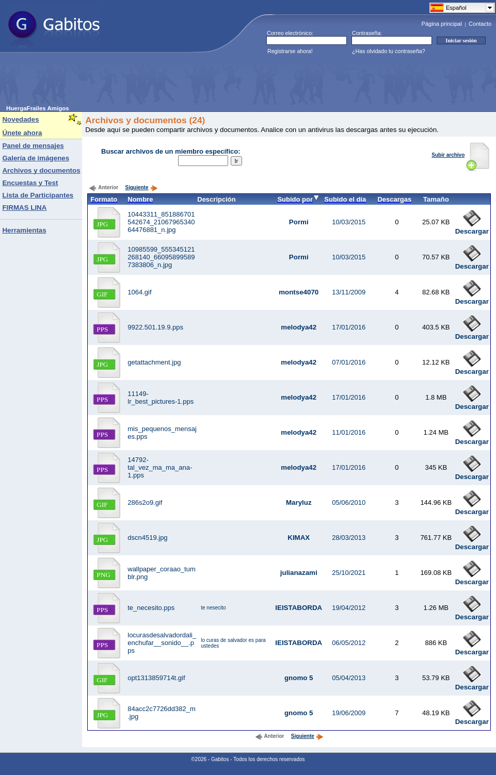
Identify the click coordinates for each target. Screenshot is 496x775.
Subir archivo (460, 155)
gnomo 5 (298, 678)
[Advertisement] (194, 82)
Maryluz (299, 502)
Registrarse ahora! (290, 51)
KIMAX (298, 537)
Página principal (442, 24)
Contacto (480, 24)
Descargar (472, 228)
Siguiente (141, 187)
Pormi (299, 222)
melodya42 (298, 327)
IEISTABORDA (298, 608)
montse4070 (298, 292)
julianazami (298, 572)
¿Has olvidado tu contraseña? (388, 51)
